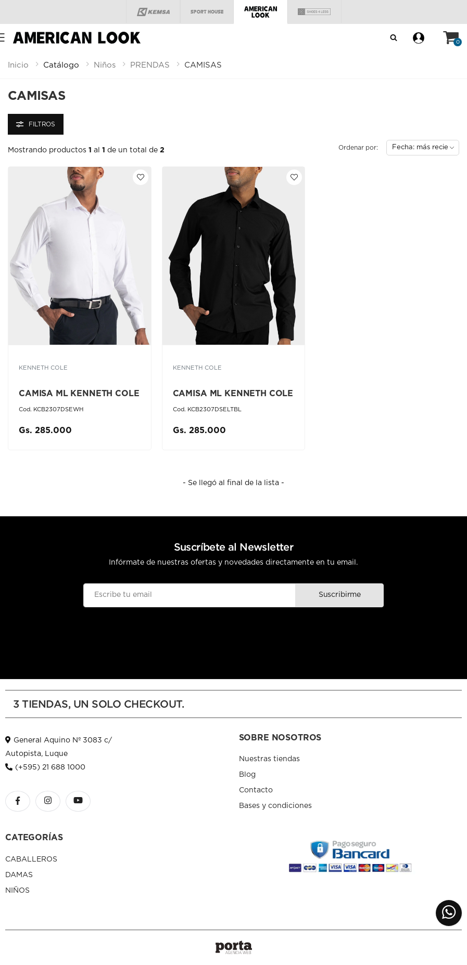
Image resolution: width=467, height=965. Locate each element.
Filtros (35, 124)
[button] (451, 38)
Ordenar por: (358, 148)
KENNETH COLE (43, 368)
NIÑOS (17, 890)
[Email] (189, 595)
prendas (150, 65)
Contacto (256, 790)
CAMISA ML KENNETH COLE (79, 393)
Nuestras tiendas (269, 759)
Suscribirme (340, 594)
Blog (247, 774)
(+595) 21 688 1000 (45, 767)
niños (105, 65)
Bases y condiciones (275, 806)
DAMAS (19, 875)
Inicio (18, 65)
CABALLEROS (31, 859)
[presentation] (233, 632)
